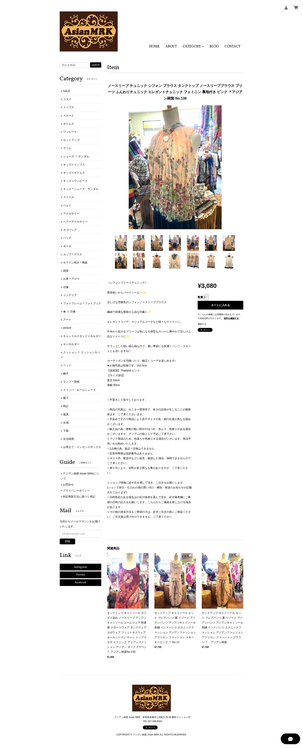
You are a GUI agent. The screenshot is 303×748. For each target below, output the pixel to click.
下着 (66, 430)
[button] (193, 46)
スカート (68, 115)
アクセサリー (71, 213)
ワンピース (70, 131)
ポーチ (67, 246)
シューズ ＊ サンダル (76, 156)
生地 (66, 422)
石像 (66, 287)
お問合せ (68, 484)
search (96, 64)
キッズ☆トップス (74, 164)
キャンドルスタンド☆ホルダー (82, 336)
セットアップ (71, 140)
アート (67, 319)
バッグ (67, 237)
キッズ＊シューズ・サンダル (80, 188)
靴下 (66, 398)
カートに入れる (220, 305)
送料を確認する (231, 318)
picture (67, 327)
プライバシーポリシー (76, 490)
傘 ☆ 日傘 (69, 311)
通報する (202, 324)
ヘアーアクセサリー (75, 221)
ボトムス (68, 123)
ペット (67, 365)
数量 (200, 297)
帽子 (66, 373)
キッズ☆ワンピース (75, 180)
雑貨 (66, 270)
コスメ (67, 99)
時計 (66, 406)
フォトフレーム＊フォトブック (82, 303)
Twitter (80, 575)
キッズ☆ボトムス (74, 172)
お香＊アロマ (71, 278)
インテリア (70, 295)
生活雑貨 (68, 438)
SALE (66, 91)
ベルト (67, 205)
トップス (68, 107)
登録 (67, 541)
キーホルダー (71, 344)
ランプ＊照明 (71, 381)
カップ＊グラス (72, 254)
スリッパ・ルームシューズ (79, 389)
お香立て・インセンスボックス (82, 447)
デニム (67, 148)
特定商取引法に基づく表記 (79, 496)
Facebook (80, 582)
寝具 (66, 414)
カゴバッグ (70, 229)
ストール (68, 197)
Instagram (80, 567)
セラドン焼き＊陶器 (75, 262)
